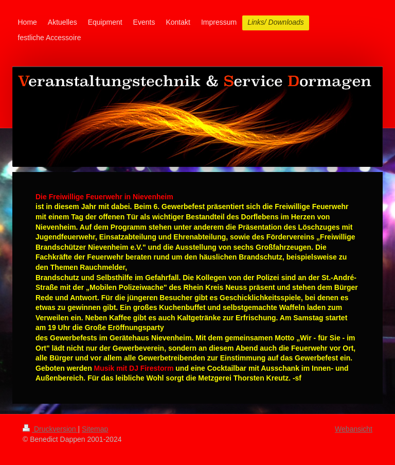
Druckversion (50, 429)
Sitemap (95, 429)
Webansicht (353, 429)
